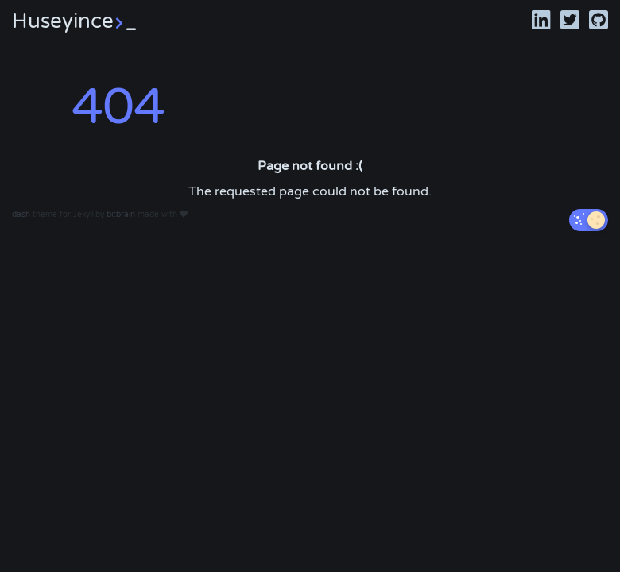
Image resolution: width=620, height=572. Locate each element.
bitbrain (121, 214)
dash (21, 214)
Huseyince (74, 21)
